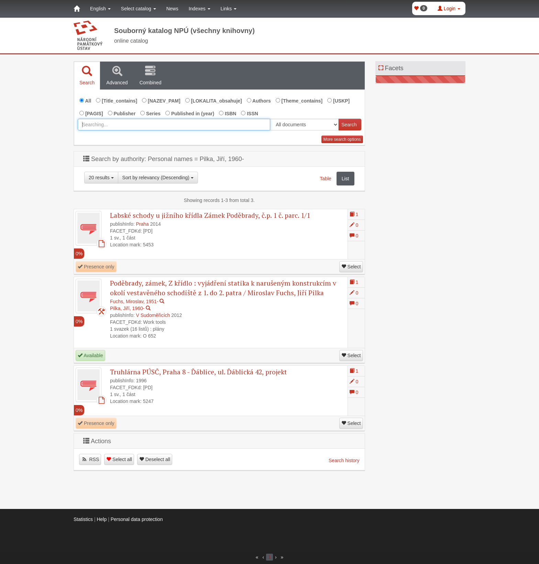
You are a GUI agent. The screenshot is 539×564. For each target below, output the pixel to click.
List (345, 178)
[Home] (76, 8)
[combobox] (174, 124)
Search (348, 124)
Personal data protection (137, 519)
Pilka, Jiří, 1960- (127, 308)
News (172, 8)
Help (102, 519)
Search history (344, 460)
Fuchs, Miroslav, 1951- (134, 301)
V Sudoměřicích (153, 315)
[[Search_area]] (304, 124)
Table (325, 178)
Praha (142, 224)
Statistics (83, 519)
